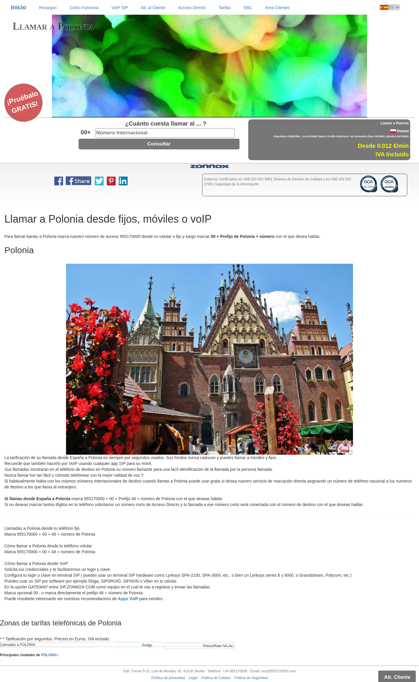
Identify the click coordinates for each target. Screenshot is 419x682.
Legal (193, 678)
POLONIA (49, 655)
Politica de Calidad (215, 678)
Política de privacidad (168, 678)
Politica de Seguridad (251, 678)
